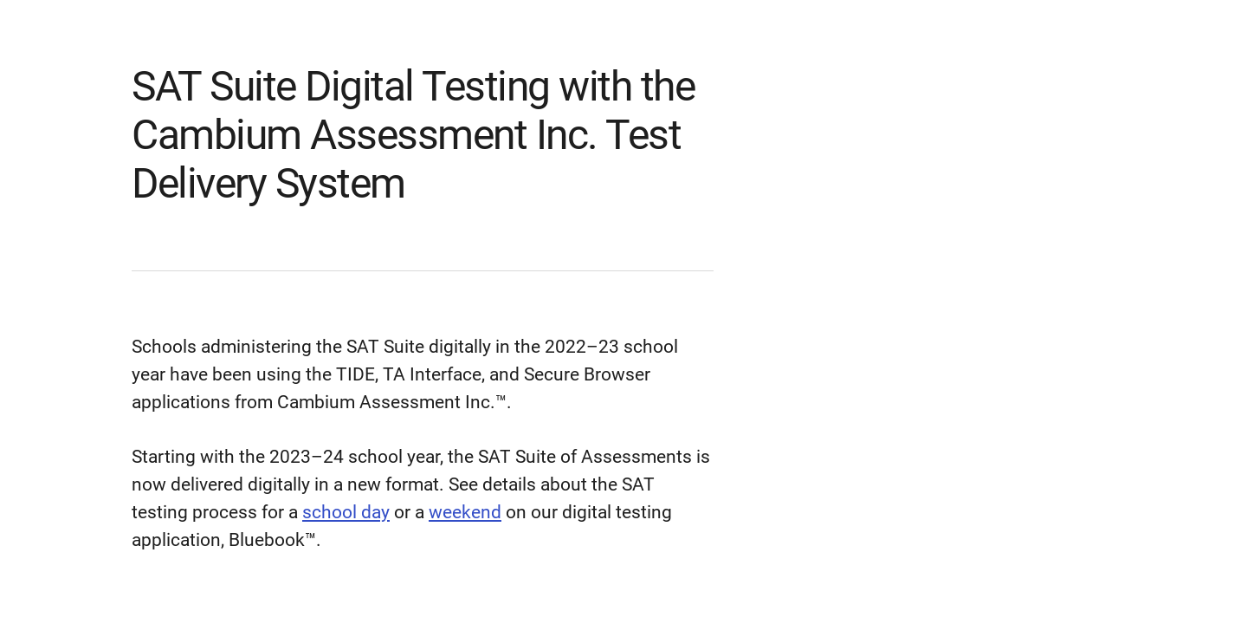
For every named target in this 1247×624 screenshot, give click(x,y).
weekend (465, 512)
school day (346, 512)
